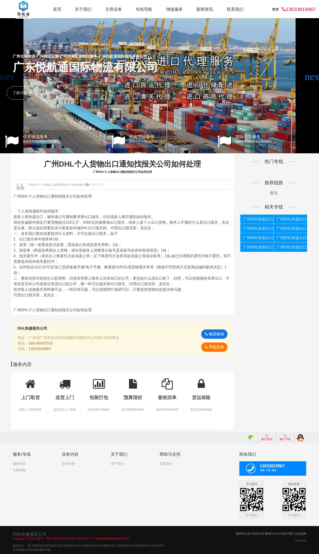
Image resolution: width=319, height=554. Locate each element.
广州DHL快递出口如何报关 (257, 219)
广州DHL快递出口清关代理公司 (290, 219)
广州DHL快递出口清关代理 (257, 247)
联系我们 (235, 9)
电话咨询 (213, 334)
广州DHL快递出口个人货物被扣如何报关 (290, 228)
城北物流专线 (53, 545)
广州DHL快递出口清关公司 (290, 247)
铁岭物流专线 (42, 549)
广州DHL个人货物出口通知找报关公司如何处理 (122, 164)
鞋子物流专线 (106, 545)
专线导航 (144, 9)
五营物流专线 (71, 545)
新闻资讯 (204, 9)
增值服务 (174, 9)
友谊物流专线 (141, 545)
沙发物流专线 (88, 545)
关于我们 (83, 9)
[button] (313, 77)
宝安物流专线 (123, 545)
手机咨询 (213, 347)
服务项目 (19, 463)
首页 (57, 9)
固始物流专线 (24, 549)
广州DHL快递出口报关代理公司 (257, 228)
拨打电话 (266, 437)
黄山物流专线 (35, 545)
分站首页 (300, 540)
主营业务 (113, 9)
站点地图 (300, 533)
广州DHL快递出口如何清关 (257, 238)
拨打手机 (285, 437)
